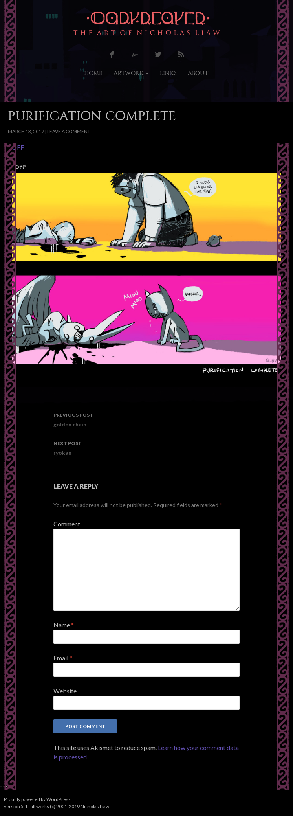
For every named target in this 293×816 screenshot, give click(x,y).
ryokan (146, 447)
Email (62, 658)
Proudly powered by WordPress (37, 799)
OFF (18, 147)
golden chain (146, 419)
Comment (66, 523)
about (198, 73)
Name (63, 625)
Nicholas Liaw (95, 806)
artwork (128, 73)
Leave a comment (68, 131)
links (168, 73)
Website (65, 691)
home (93, 73)
